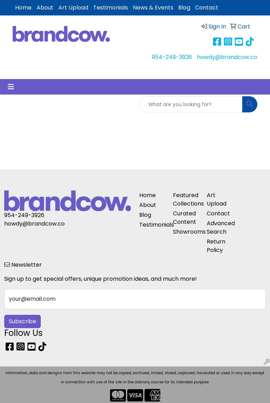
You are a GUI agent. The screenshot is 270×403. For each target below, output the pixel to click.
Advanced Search (219, 227)
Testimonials (110, 8)
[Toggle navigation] (11, 87)
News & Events (153, 8)
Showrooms (185, 232)
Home (23, 8)
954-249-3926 (172, 57)
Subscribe (22, 321)
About (45, 8)
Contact (206, 8)
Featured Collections (185, 199)
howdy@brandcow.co (227, 57)
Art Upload (73, 8)
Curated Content (184, 217)
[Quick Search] (191, 104)
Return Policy (216, 246)
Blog (184, 8)
